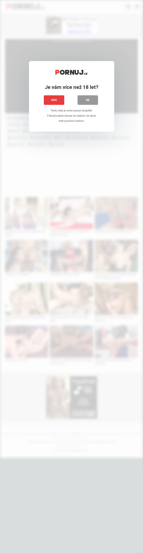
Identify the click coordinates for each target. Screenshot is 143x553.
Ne (87, 100)
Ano (54, 100)
